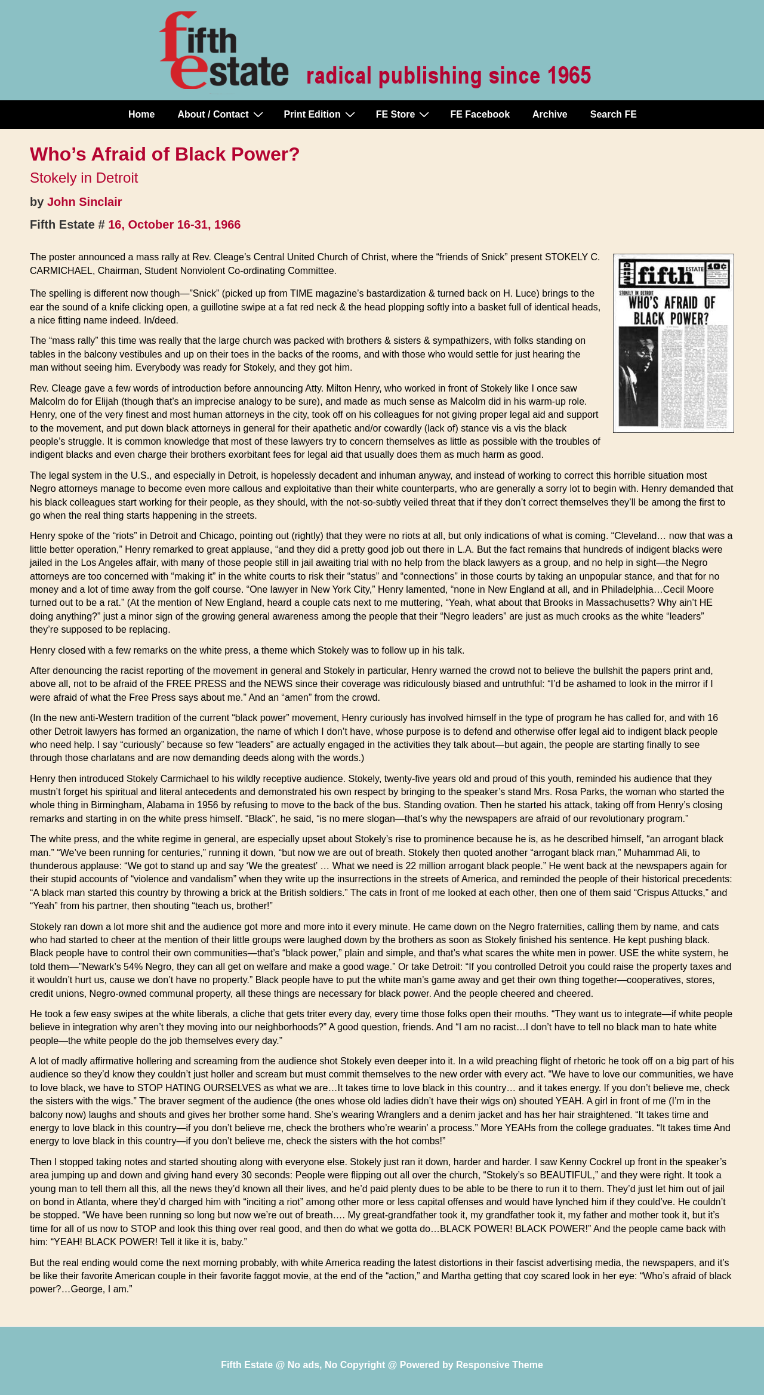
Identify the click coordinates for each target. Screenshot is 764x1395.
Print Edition (321, 114)
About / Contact (221, 114)
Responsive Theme (499, 1365)
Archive (550, 114)
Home (141, 114)
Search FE (613, 114)
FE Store (404, 114)
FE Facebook (480, 114)
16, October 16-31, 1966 (174, 224)
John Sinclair (84, 201)
